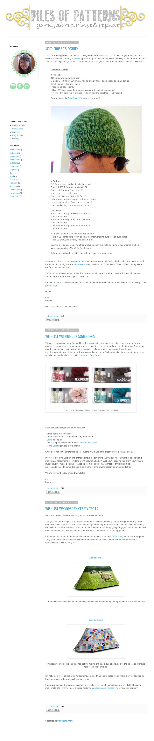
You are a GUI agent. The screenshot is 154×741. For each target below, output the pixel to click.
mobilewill (79, 521)
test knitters (79, 264)
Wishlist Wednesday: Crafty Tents (71, 508)
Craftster (16, 132)
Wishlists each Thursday (104, 688)
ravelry (78, 58)
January (13, 186)
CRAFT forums (18, 125)
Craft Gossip (17, 129)
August (13, 170)
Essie (49, 440)
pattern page (51, 285)
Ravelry (15, 139)
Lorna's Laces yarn (88, 442)
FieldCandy (117, 536)
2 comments (53, 316)
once (67, 261)
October (13, 153)
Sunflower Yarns (77, 98)
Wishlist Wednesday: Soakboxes (70, 336)
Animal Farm (95, 558)
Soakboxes (84, 355)
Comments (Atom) (65, 721)
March (12, 179)
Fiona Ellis (52, 446)
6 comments (53, 488)
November (14, 150)
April (12, 176)
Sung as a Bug (95, 620)
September (14, 156)
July (11, 173)
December (14, 190)
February (14, 183)
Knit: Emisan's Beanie (61, 48)
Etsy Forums (17, 135)
